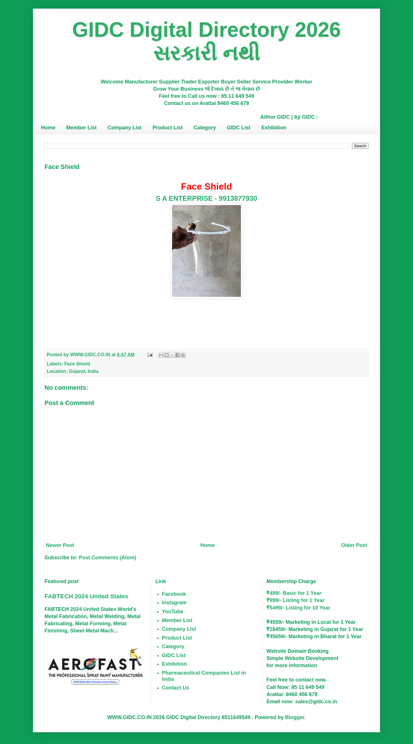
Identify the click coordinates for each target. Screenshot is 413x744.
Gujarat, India (83, 371)
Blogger (294, 717)
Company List (125, 128)
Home (48, 128)
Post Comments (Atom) (107, 557)
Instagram (174, 602)
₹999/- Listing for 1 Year (295, 600)
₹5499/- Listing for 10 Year (298, 608)
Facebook (174, 594)
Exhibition (273, 128)
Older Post (354, 545)
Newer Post (60, 545)
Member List (81, 128)
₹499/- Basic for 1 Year (294, 593)
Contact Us (175, 688)
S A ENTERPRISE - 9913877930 (206, 198)
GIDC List (238, 128)
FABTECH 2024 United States (86, 596)
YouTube (172, 611)
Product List (168, 128)
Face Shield (77, 363)
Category (205, 128)
